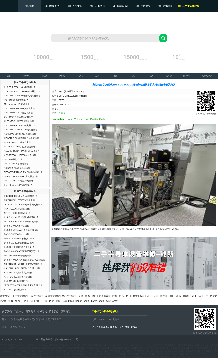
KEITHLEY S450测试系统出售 (18, 185)
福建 (107, 296)
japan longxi (82, 301)
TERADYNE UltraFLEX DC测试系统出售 (23, 172)
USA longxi (112, 301)
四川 (37, 301)
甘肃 (135, 296)
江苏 (192, 296)
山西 (24, 301)
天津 (80, 296)
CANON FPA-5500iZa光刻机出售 (19, 125)
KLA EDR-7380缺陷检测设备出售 (19, 87)
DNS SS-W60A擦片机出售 (16, 226)
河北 (148, 296)
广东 (114, 296)
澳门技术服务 (143, 6)
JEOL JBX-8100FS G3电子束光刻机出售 (23, 204)
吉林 (185, 296)
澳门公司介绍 (52, 6)
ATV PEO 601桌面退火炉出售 (18, 272)
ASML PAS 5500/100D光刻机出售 (20, 134)
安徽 (101, 296)
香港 (87, 296)
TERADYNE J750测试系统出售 (18, 180)
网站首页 (29, 6)
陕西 (17, 301)
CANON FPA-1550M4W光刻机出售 (20, 129)
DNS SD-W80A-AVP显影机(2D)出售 (21, 230)
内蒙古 (213, 296)
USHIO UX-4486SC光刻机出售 (18, 117)
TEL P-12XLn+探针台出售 (16, 163)
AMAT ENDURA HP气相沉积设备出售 (22, 151)
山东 (31, 301)
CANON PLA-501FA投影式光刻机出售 (22, 268)
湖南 (178, 296)
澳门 (94, 296)
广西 (121, 296)
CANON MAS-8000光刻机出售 (18, 112)
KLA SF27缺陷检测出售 (15, 289)
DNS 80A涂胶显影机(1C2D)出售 (19, 247)
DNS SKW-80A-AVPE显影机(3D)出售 (21, 251)
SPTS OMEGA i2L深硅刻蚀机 (87, 229)
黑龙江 (163, 296)
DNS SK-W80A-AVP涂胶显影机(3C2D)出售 (24, 260)
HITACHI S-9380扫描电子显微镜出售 (21, 138)
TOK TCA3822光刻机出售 (16, 100)
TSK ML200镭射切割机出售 (17, 209)
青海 (10, 301)
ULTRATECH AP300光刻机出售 (19, 121)
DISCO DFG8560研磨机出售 (17, 255)
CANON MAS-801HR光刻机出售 (19, 108)
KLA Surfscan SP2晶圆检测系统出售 (21, 217)
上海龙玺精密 (36, 296)
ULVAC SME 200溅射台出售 (17, 142)
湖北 (171, 296)
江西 (199, 296)
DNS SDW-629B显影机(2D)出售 (19, 243)
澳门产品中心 (75, 6)
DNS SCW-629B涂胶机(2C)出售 (19, 238)
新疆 (58, 301)
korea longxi (97, 301)
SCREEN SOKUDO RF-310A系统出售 (22, 91)
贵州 (128, 296)
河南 (155, 296)
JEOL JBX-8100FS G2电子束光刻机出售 (23, 285)
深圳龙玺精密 (52, 296)
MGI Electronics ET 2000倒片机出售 (21, 221)
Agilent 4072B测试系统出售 (17, 168)
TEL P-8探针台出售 (13, 159)
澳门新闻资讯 (97, 6)
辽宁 (205, 296)
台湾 (44, 301)
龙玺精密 (30, 339)
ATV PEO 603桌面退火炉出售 (18, 277)
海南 (142, 296)
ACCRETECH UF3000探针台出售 (20, 155)
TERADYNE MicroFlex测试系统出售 (21, 176)
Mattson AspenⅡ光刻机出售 (17, 104)
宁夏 (3, 301)
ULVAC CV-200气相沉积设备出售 (19, 146)
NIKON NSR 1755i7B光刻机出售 (19, 200)
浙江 (71, 301)
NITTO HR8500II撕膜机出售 (17, 213)
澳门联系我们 (166, 6)
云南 (65, 301)
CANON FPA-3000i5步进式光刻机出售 (22, 95)
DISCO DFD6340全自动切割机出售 (20, 196)
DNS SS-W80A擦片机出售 (16, 234)
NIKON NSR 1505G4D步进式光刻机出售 (23, 264)
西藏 (51, 301)
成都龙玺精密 (69, 296)
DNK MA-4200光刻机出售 (16, 281)
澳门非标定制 (120, 6)
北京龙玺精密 (19, 296)
